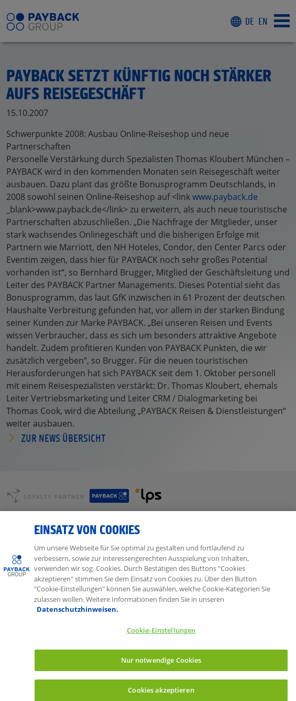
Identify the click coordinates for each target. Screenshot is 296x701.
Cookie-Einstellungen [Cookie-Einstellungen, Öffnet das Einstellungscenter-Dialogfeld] (161, 635)
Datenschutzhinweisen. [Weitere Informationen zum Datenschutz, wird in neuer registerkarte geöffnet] (77, 614)
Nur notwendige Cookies (161, 665)
